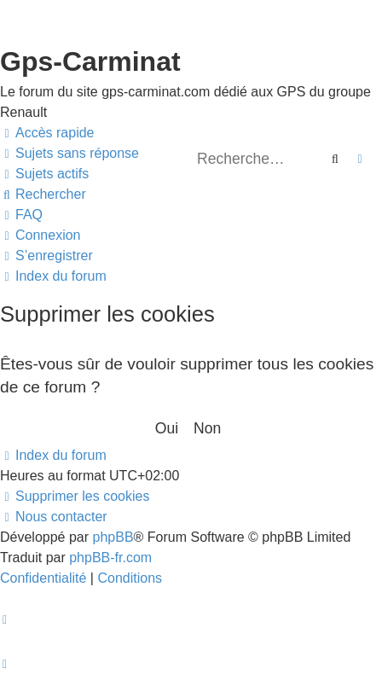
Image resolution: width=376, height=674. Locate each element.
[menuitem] (69, 153)
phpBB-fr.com (110, 557)
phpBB (113, 537)
